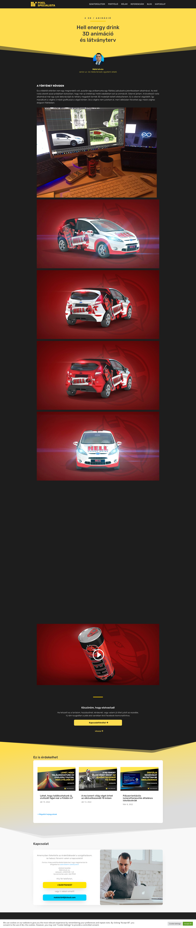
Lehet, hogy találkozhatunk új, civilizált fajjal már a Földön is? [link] (56, 796)
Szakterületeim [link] (97, 4)
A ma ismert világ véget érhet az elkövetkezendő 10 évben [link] (97, 796)
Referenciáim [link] (137, 4)
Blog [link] (149, 4)
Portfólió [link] (113, 4)
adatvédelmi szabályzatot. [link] (69, 864)
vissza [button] (98, 731)
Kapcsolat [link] (160, 4)
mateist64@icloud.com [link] (65, 897)
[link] (41, 4)
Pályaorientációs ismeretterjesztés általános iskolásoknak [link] (138, 798)
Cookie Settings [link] (175, 923)
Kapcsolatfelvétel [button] (97, 722)
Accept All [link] (187, 923)
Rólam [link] (124, 4)
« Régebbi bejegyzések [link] (47, 814)
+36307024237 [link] (64, 885)
